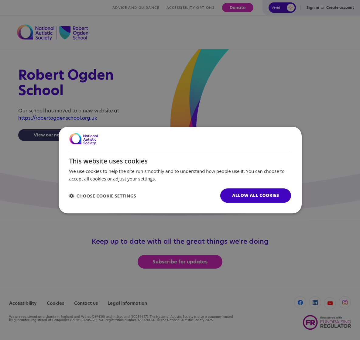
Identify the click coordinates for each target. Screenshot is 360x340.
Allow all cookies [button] (255, 195)
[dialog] (180, 170)
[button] (102, 195)
